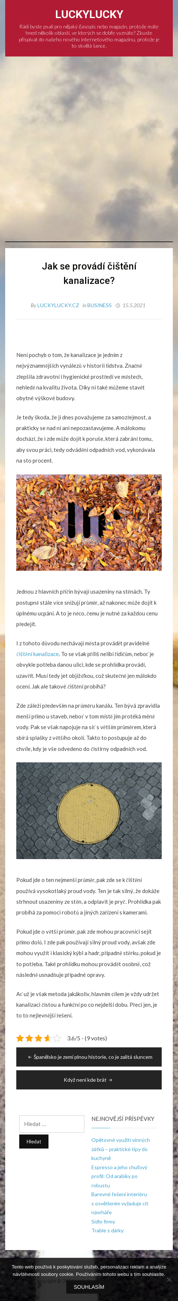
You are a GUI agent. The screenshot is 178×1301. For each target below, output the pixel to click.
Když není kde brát (89, 1080)
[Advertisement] (89, 149)
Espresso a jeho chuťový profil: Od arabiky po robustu (119, 1176)
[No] (168, 1279)
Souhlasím (89, 1287)
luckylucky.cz (58, 305)
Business (99, 305)
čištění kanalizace (37, 653)
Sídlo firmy (103, 1221)
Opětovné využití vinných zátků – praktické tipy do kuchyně (120, 1149)
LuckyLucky (89, 14)
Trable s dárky (107, 1230)
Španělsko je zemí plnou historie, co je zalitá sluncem (89, 1057)
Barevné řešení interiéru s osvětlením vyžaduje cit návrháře (119, 1203)
